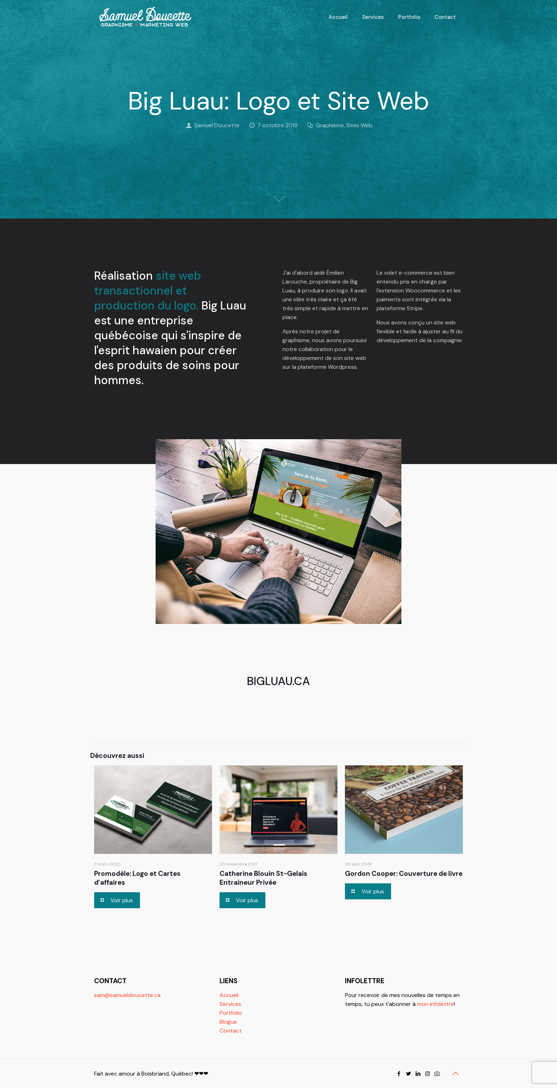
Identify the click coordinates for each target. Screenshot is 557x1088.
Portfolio (231, 1013)
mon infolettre (435, 1004)
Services (230, 1004)
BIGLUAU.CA (278, 681)
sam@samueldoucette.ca (127, 995)
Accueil (229, 995)
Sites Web (359, 125)
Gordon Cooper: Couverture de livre (404, 873)
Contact (231, 1030)
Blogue (228, 1021)
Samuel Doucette (216, 125)
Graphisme (330, 125)
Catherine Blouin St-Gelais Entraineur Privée (263, 878)
